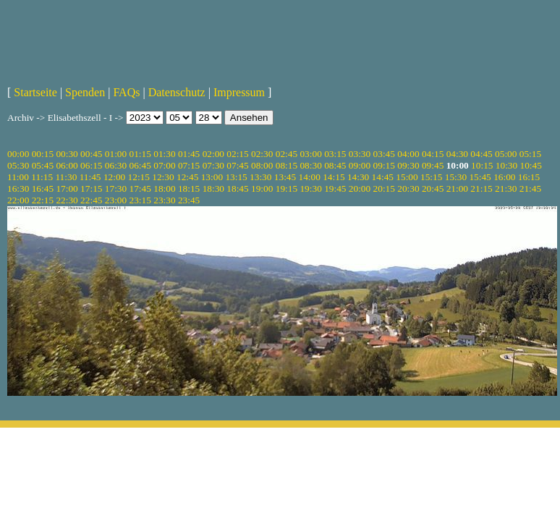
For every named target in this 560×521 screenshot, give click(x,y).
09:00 (359, 165)
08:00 (262, 165)
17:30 (116, 188)
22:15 (43, 200)
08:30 (310, 165)
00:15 (43, 153)
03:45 (384, 153)
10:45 (531, 165)
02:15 (237, 153)
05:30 (18, 165)
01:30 (164, 153)
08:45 (335, 165)
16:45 (43, 188)
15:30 (456, 176)
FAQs (126, 92)
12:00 (114, 176)
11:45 (90, 176)
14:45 (383, 176)
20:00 (359, 188)
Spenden (85, 92)
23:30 (164, 200)
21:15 (481, 188)
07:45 (237, 165)
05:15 (530, 153)
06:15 (91, 165)
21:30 (506, 188)
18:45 (237, 188)
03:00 (310, 153)
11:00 (18, 176)
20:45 (433, 188)
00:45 (91, 153)
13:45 (285, 176)
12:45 (187, 176)
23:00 (116, 200)
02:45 (286, 153)
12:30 (163, 176)
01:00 (116, 153)
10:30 (506, 165)
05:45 (43, 165)
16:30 (18, 188)
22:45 (91, 200)
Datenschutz (176, 92)
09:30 (408, 165)
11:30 (66, 176)
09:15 (384, 165)
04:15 (433, 153)
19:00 (262, 188)
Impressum (239, 92)
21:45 (530, 188)
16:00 (504, 176)
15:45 (480, 176)
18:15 (189, 188)
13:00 (212, 176)
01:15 (140, 153)
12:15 (139, 176)
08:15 (286, 165)
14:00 (310, 176)
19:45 (335, 188)
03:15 (335, 153)
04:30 (457, 153)
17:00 (66, 188)
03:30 (359, 153)
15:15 (431, 176)
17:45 (140, 188)
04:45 (481, 153)
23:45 (189, 200)
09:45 (433, 165)
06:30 (116, 165)
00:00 (18, 153)
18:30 (213, 188)
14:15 (333, 176)
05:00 (506, 153)
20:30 (408, 188)
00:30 (66, 153)
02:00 (213, 153)
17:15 (91, 188)
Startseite (35, 92)
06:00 (66, 165)
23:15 (140, 200)
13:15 (236, 176)
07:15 (189, 165)
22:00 (18, 200)
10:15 (482, 165)
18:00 (164, 188)
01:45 (189, 153)
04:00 (408, 153)
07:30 (213, 165)
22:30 (66, 200)
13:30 (260, 176)
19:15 (286, 188)
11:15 (42, 176)
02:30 (262, 153)
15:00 (406, 176)
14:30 (358, 176)
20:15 (384, 188)
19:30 (310, 188)
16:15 (529, 176)
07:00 (164, 165)
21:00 (457, 188)
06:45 (140, 165)
